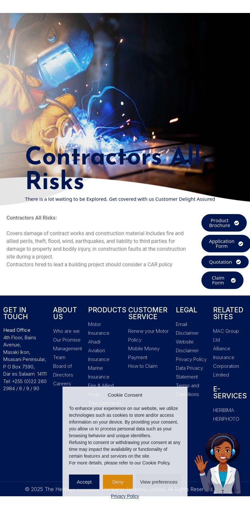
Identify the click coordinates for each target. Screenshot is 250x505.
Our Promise (67, 340)
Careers (62, 383)
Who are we (66, 331)
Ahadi (94, 342)
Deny (118, 482)
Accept (84, 482)
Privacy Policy (125, 496)
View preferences (158, 482)
